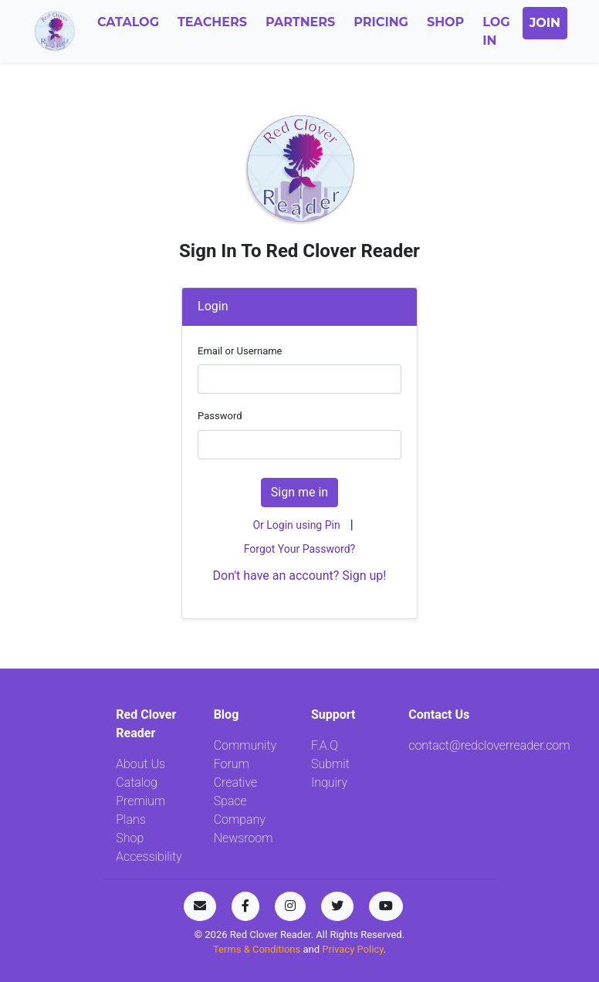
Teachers (212, 22)
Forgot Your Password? (299, 549)
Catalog (128, 22)
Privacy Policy (352, 949)
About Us (140, 764)
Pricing (381, 22)
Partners (300, 22)
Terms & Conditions (258, 949)
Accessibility (148, 856)
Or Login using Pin (296, 525)
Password (220, 416)
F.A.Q (324, 745)
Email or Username (240, 351)
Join (545, 22)
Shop (445, 22)
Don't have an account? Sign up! (300, 575)
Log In (495, 31)
